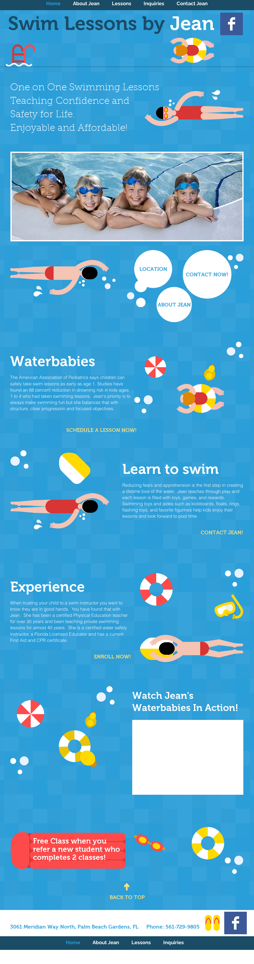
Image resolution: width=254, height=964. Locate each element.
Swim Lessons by (111, 23)
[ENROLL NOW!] (108, 656)
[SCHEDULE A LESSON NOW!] (101, 430)
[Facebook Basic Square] (231, 24)
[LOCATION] (153, 269)
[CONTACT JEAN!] (219, 532)
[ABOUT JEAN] (174, 304)
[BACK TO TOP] (127, 897)
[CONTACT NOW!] (207, 274)
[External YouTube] (188, 757)
